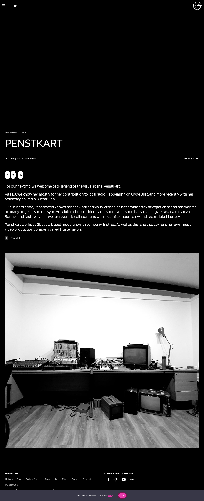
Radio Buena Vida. (40, 198)
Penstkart (34, 142)
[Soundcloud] (132, 479)
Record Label (51, 479)
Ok (122, 495)
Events (75, 479)
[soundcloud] (20, 175)
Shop (19, 479)
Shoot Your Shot (119, 211)
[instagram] (13, 175)
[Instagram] (115, 479)
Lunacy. (174, 216)
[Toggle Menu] (3, 5)
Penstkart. (112, 186)
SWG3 (166, 211)
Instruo (108, 224)
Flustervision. (71, 229)
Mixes (65, 479)
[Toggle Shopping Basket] (15, 5)
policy (110, 495)
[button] (102, 238)
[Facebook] (108, 479)
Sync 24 (53, 211)
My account (11, 484)
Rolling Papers (33, 479)
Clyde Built (139, 194)
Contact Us (88, 479)
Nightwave (33, 216)
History (9, 479)
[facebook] (7, 175)
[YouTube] (124, 479)
